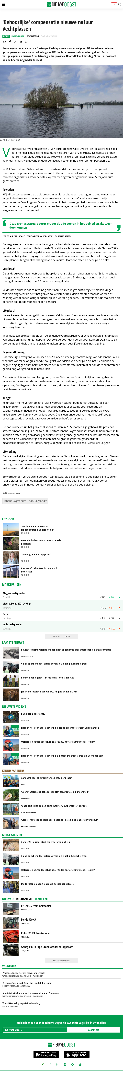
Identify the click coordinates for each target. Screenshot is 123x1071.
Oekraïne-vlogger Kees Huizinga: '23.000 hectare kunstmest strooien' (58, 741)
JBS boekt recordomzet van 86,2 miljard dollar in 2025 (49, 691)
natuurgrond (37, 501)
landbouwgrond (14, 501)
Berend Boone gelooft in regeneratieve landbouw (47, 677)
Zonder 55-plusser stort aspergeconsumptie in (45, 842)
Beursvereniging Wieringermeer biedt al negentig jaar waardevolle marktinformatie (66, 649)
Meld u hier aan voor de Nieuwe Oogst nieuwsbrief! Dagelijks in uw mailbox (62, 1023)
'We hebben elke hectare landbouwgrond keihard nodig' (37, 528)
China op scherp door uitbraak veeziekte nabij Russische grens (54, 663)
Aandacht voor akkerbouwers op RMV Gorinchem (46, 777)
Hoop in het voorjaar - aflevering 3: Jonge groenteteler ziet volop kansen (60, 727)
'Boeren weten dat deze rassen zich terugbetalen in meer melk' (55, 791)
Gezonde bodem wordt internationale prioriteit (41, 542)
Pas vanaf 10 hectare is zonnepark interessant (39, 570)
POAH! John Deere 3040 (33, 713)
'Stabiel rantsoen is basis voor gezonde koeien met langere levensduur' (59, 819)
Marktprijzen (11, 584)
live (114, 4)
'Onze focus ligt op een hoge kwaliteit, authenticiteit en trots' (54, 805)
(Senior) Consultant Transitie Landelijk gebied (26, 983)
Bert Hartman (33, 36)
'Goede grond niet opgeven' (36, 554)
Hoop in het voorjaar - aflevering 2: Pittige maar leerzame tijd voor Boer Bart (62, 755)
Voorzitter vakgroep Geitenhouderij (21, 1003)
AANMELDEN (94, 1030)
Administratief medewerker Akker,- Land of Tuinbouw (30, 993)
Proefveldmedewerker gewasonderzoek (23, 973)
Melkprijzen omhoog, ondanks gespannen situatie (48, 883)
